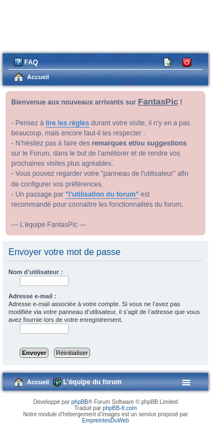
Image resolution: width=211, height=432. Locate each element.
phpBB (79, 402)
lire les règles (67, 123)
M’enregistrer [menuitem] (168, 61)
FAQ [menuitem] (31, 62)
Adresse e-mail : (32, 296)
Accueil (38, 382)
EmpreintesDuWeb (105, 420)
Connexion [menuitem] (187, 61)
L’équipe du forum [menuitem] (92, 382)
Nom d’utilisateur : (35, 272)
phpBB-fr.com (120, 408)
